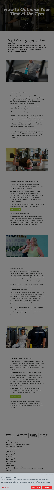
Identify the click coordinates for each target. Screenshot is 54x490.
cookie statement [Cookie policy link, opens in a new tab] (42, 484)
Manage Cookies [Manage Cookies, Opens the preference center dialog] (5, 488)
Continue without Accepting (47, 475)
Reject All (47, 488)
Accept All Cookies (36, 488)
